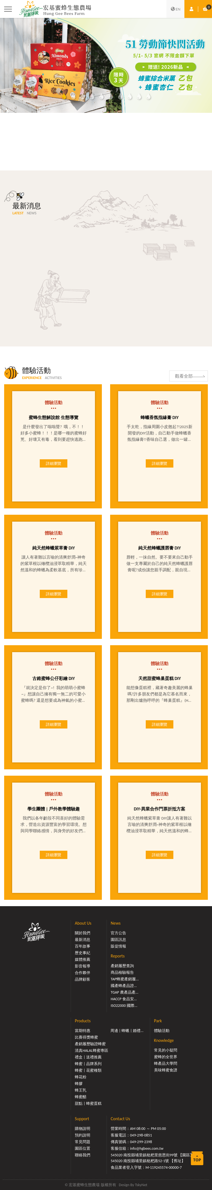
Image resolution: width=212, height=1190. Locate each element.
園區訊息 (118, 939)
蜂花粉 (80, 1077)
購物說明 (82, 1128)
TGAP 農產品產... (124, 992)
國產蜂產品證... (124, 985)
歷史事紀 (82, 953)
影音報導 (82, 966)
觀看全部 (184, 376)
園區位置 (82, 1148)
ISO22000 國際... (124, 1005)
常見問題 (82, 1142)
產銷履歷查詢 (122, 966)
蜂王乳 (80, 1090)
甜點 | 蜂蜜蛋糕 (88, 1103)
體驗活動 (161, 1030)
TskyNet (141, 1185)
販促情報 (118, 946)
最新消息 (82, 939)
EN (176, 9)
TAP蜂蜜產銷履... (125, 979)
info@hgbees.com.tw (146, 1148)
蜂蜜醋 (80, 1097)
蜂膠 (79, 1083)
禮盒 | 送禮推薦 (88, 1057)
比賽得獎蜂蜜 (86, 1037)
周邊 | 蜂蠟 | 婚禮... (127, 1030)
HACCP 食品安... (124, 999)
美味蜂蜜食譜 (165, 1070)
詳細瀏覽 (53, 463)
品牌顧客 (82, 979)
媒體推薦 (82, 959)
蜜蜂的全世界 (165, 1057)
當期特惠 (82, 1030)
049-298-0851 (141, 1135)
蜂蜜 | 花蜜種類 (88, 1070)
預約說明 (82, 1135)
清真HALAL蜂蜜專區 (91, 1050)
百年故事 (82, 946)
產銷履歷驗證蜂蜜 (90, 1044)
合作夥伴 (82, 972)
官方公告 (118, 933)
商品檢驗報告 (122, 972)
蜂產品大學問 (165, 1063)
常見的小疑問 (165, 1050)
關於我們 (82, 933)
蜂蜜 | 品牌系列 (88, 1063)
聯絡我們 (82, 1155)
